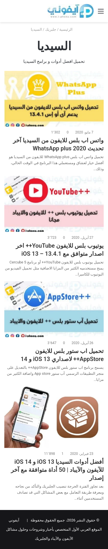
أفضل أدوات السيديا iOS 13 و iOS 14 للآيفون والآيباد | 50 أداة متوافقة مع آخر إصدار (57, 469)
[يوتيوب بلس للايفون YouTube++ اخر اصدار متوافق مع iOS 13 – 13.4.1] (54, 204)
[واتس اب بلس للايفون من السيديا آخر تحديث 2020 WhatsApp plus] (54, 99)
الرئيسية (68, 29)
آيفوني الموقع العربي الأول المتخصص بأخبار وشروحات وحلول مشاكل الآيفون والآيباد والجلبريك (54, 529)
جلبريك (50, 29)
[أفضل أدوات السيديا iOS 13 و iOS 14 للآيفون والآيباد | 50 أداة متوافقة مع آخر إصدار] (54, 417)
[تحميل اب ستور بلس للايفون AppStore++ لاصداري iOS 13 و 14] (54, 309)
